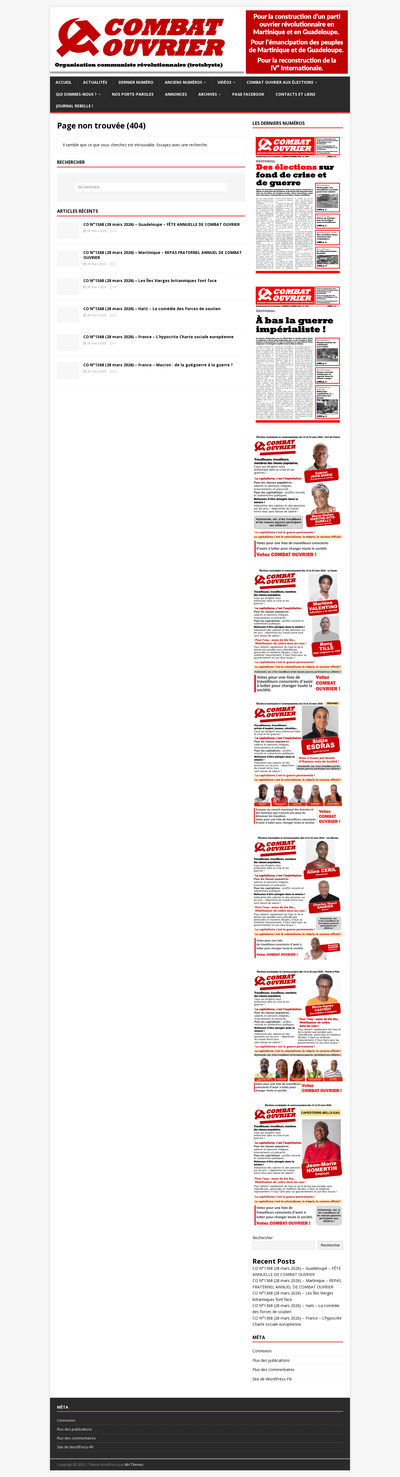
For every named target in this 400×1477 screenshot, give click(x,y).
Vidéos (224, 82)
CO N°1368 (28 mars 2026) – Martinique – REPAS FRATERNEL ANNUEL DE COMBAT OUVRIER (162, 255)
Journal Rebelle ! (74, 105)
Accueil (64, 82)
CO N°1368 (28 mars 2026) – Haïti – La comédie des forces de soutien (152, 308)
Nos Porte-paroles (133, 94)
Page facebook (248, 94)
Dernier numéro (136, 82)
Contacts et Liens (295, 94)
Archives (207, 94)
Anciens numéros (183, 82)
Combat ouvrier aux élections (280, 82)
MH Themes (134, 1464)
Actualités (95, 82)
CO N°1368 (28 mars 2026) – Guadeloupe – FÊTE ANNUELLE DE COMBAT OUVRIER (161, 224)
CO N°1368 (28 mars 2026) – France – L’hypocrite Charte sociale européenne (158, 336)
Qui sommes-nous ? (76, 94)
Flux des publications (271, 1360)
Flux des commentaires (273, 1369)
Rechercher (262, 1237)
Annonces (176, 94)
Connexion (262, 1350)
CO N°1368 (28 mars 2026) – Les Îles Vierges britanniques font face (150, 280)
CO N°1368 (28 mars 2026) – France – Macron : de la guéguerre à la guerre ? (158, 364)
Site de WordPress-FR (272, 1379)
